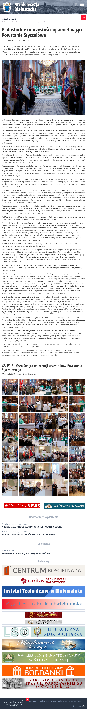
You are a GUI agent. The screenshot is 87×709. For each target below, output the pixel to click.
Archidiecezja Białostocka (27, 6)
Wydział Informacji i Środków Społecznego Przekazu (43, 701)
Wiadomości (10, 22)
